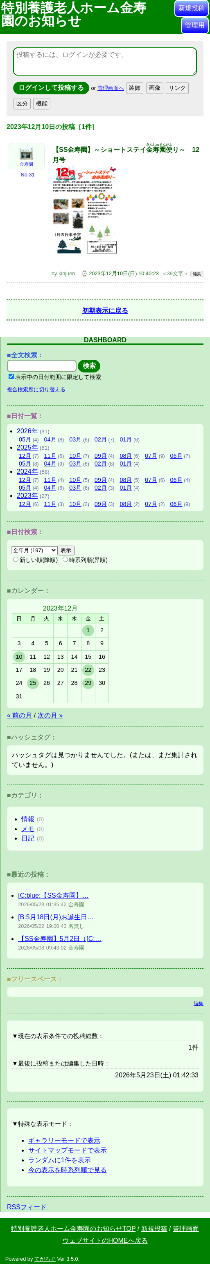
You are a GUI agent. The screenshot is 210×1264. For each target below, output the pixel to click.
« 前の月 (19, 713)
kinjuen (67, 271)
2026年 (27, 429)
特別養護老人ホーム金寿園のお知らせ (73, 14)
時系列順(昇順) (85, 558)
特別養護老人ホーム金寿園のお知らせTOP (73, 1226)
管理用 (195, 25)
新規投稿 (191, 7)
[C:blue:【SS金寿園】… (53, 893)
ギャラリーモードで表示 (64, 1138)
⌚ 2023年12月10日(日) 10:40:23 (120, 271)
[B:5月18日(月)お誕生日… (56, 915)
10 (19, 654)
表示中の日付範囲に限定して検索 (55, 375)
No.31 (27, 175)
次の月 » (50, 713)
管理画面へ (110, 88)
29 (88, 681)
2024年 (27, 469)
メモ (27, 826)
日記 (27, 836)
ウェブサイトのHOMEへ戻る (105, 1238)
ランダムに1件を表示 (59, 1158)
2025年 (27, 445)
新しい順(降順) (35, 558)
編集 (197, 272)
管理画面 (186, 1226)
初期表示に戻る (105, 308)
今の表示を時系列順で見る (67, 1167)
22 (88, 667)
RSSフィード (27, 1205)
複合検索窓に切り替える (36, 387)
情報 (27, 817)
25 (32, 681)
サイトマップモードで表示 (67, 1148)
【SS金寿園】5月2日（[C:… (60, 936)
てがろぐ (45, 1257)
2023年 (27, 493)
